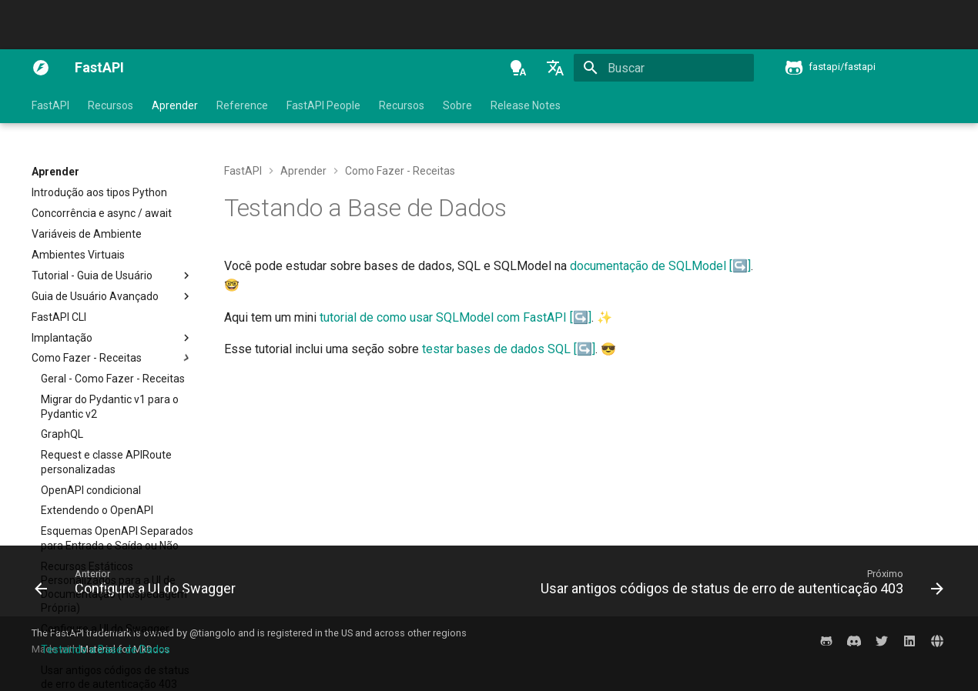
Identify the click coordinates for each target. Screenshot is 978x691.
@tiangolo (212, 633)
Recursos (110, 105)
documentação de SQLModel (648, 266)
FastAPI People (323, 105)
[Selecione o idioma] (555, 67)
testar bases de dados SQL (496, 349)
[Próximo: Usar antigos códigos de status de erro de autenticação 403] (739, 585)
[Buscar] (664, 68)
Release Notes (526, 105)
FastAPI (50, 105)
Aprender (175, 105)
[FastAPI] (40, 67)
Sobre (457, 105)
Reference (242, 105)
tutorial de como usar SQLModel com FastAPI (443, 317)
